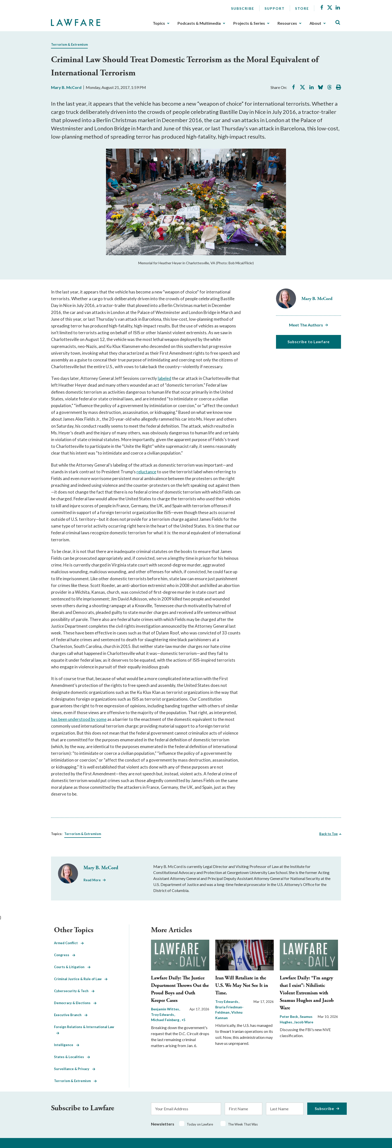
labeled (164, 378)
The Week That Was (243, 1124)
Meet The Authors (306, 324)
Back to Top (328, 834)
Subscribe (242, 8)
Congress (64, 955)
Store (302, 8)
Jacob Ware (303, 1022)
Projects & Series (249, 23)
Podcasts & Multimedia (199, 23)
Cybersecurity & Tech (74, 991)
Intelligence (66, 1045)
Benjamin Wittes (165, 1009)
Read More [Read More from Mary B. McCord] (92, 880)
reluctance (146, 471)
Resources (287, 23)
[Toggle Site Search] (337, 22)
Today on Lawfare (200, 1124)
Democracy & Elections (75, 1003)
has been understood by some (78, 719)
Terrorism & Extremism (69, 44)
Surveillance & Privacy (74, 1069)
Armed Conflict (69, 943)
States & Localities (72, 1057)
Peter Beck (289, 1016)
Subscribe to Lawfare (309, 341)
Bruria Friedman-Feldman (229, 1010)
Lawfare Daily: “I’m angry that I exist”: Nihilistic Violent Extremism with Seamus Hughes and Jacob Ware (307, 993)
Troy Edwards (227, 1001)
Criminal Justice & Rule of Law (81, 979)
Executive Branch (71, 1015)
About (315, 23)
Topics (159, 23)
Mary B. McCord (66, 87)
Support (274, 8)
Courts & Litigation (72, 967)
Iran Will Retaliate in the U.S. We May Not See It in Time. (241, 985)
